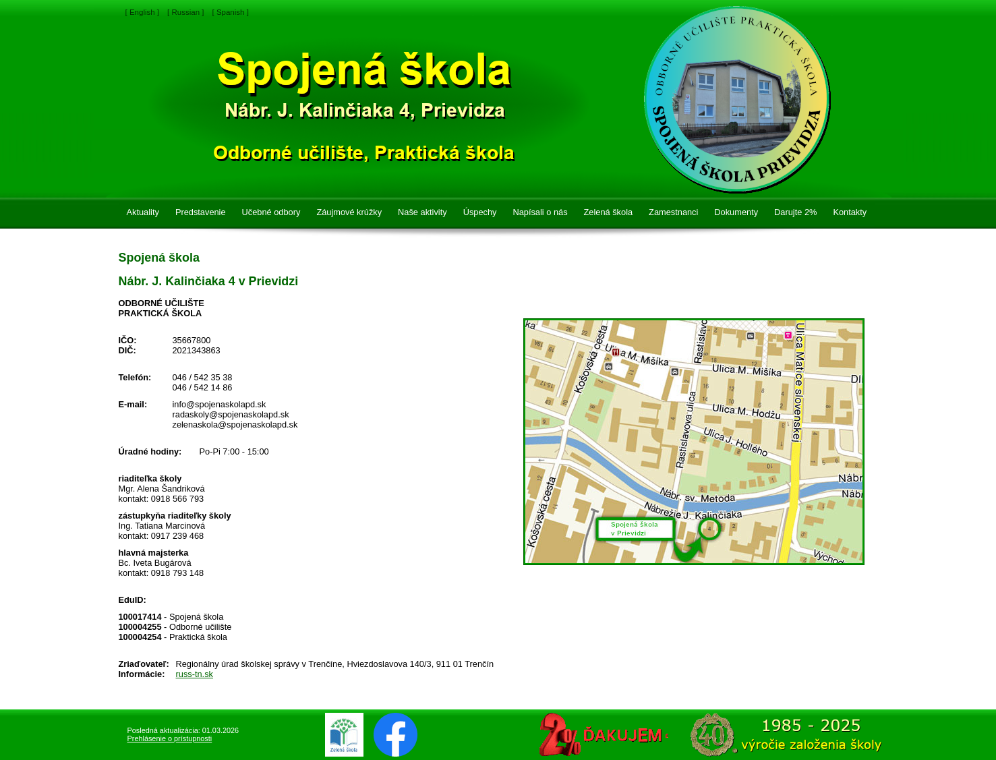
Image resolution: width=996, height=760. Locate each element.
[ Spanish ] (230, 12)
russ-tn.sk (194, 674)
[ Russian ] (185, 12)
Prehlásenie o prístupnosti (169, 738)
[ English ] (142, 12)
